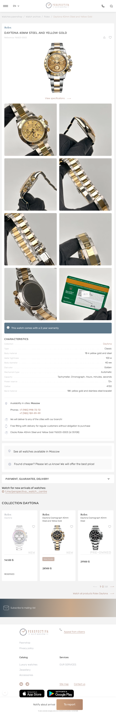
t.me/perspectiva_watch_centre (26, 491)
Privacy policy (26, 648)
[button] (5, 6)
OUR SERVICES (68, 664)
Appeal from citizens (74, 631)
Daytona (107, 343)
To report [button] (69, 704)
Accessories (26, 675)
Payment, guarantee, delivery (58, 479)
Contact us (79, 684)
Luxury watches (28, 664)
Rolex (7, 27)
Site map (64, 684)
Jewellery (25, 669)
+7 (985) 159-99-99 (30, 413)
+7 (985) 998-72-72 (30, 409)
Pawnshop (24, 642)
